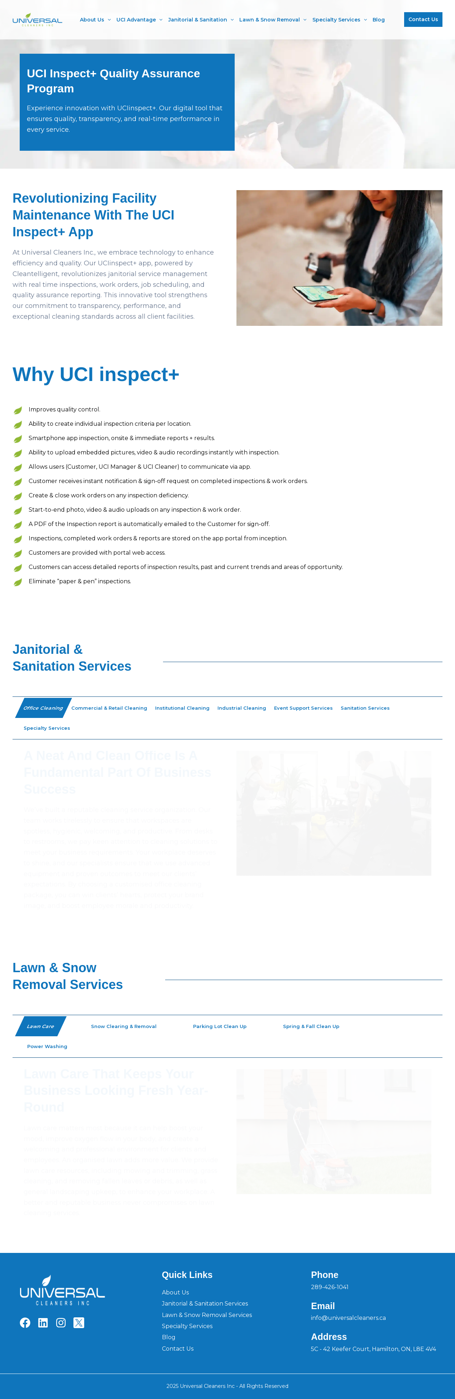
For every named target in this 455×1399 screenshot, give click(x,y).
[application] (107, 20)
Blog (379, 19)
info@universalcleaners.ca (348, 1317)
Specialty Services (339, 20)
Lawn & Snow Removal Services (207, 1315)
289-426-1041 (330, 1287)
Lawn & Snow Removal (272, 20)
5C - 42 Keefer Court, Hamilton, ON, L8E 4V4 (373, 1349)
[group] (227, 833)
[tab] (43, 708)
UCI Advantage (139, 20)
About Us (95, 20)
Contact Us (177, 1348)
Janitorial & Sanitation (201, 20)
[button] (423, 19)
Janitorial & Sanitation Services (205, 1303)
